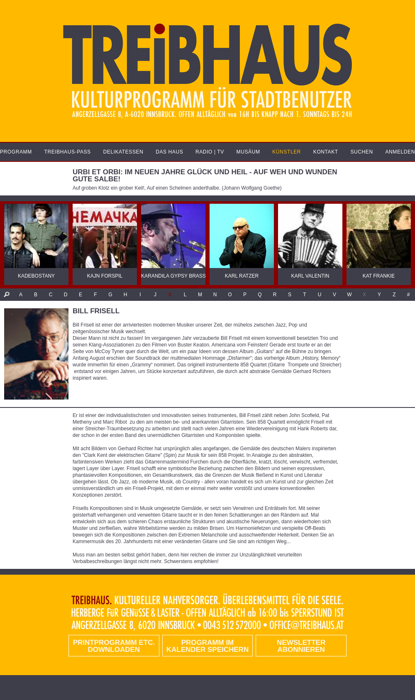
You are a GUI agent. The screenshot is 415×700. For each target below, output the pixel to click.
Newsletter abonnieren (301, 646)
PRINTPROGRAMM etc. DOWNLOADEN (114, 646)
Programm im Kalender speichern (207, 646)
